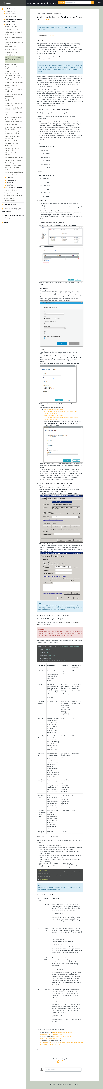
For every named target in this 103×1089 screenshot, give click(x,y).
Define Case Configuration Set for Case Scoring (14, 128)
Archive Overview (10, 55)
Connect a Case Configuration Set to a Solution (14, 109)
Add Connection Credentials (13, 32)
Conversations (11, 180)
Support (98, 3)
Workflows (10, 185)
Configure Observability (11, 193)
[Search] (92, 2)
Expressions (10, 182)
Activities (10, 177)
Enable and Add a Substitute (13, 141)
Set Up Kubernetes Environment (13, 195)
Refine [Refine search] (61, 2)
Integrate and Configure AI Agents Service (13, 149)
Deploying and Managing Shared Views (12, 137)
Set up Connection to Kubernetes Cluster (10, 199)
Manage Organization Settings (14, 157)
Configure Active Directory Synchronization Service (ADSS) (13, 59)
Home (38, 13)
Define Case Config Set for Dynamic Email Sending (13, 132)
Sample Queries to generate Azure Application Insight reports (13, 167)
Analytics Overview (10, 49)
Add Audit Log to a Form (12, 29)
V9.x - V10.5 (53, 35)
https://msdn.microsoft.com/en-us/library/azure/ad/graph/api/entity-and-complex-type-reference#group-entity (61, 412)
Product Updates (10, 14)
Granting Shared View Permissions (11, 144)
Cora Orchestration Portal (13, 187)
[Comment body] (63, 1070)
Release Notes (9, 11)
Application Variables (11, 52)
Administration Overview (12, 26)
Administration (10, 24)
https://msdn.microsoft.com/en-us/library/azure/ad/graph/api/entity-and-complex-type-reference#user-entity (61, 417)
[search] (77, 2)
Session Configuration (12, 163)
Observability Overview (11, 190)
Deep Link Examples (11, 124)
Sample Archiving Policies (13, 160)
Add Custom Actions (11, 35)
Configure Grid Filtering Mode (14, 82)
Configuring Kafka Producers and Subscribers (14, 104)
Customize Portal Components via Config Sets (13, 121)
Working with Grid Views (12, 175)
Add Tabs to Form (10, 47)
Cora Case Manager (10, 204)
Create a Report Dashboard (13, 117)
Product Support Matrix (11, 16)
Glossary (6, 222)
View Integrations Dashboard (14, 172)
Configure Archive (10, 64)
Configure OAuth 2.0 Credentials (11, 86)
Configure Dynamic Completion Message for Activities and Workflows (12, 73)
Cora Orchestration (10, 9)
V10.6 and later (43, 35)
